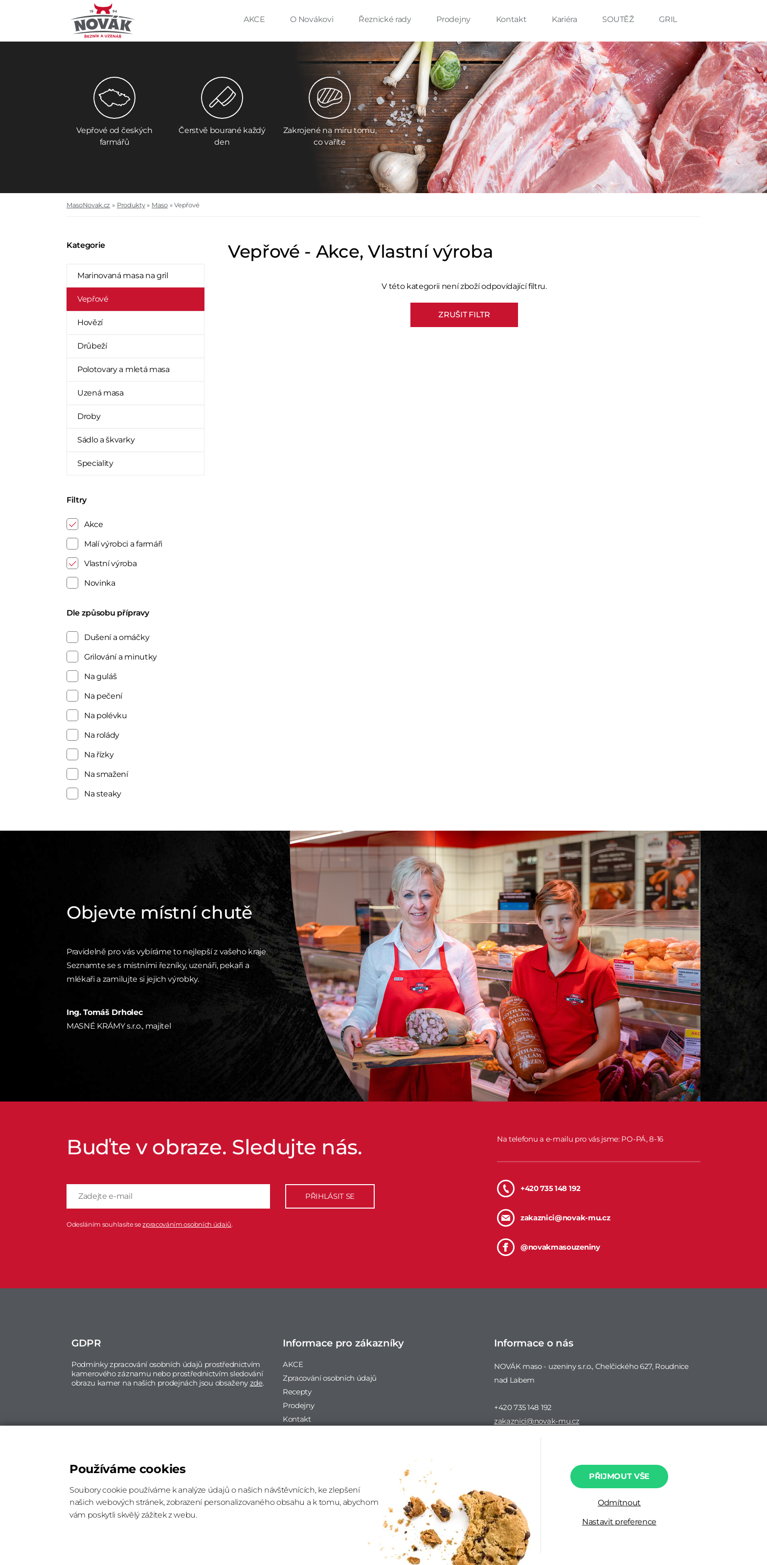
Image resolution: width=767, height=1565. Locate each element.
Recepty (297, 1391)
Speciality (95, 463)
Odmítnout (619, 1502)
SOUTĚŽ (618, 19)
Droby (88, 416)
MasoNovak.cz (88, 205)
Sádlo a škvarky (106, 439)
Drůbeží (92, 346)
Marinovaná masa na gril (122, 275)
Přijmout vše (619, 1476)
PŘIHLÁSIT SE (330, 1196)
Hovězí (90, 322)
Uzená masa (100, 392)
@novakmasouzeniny (548, 1247)
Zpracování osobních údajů (330, 1378)
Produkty (131, 205)
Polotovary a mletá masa (123, 369)
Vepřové (186, 205)
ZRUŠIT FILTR (464, 314)
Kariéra (565, 19)
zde (256, 1383)
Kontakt (512, 19)
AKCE (255, 19)
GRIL (668, 19)
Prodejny (454, 19)
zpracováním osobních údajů (186, 1224)
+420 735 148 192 (539, 1188)
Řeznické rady (386, 19)
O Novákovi (312, 19)
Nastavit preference (619, 1521)
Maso (160, 205)
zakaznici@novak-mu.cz (553, 1218)
